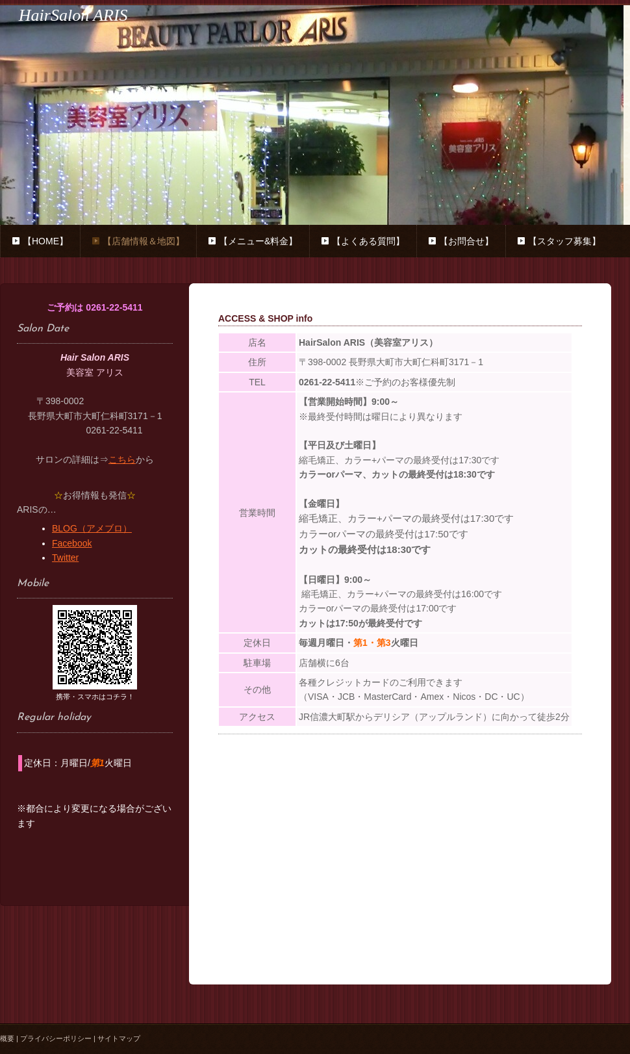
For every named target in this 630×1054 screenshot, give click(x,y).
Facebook (72, 543)
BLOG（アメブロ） (92, 528)
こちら (122, 459)
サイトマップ (118, 1038)
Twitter (65, 557)
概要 (7, 1038)
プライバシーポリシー (56, 1038)
